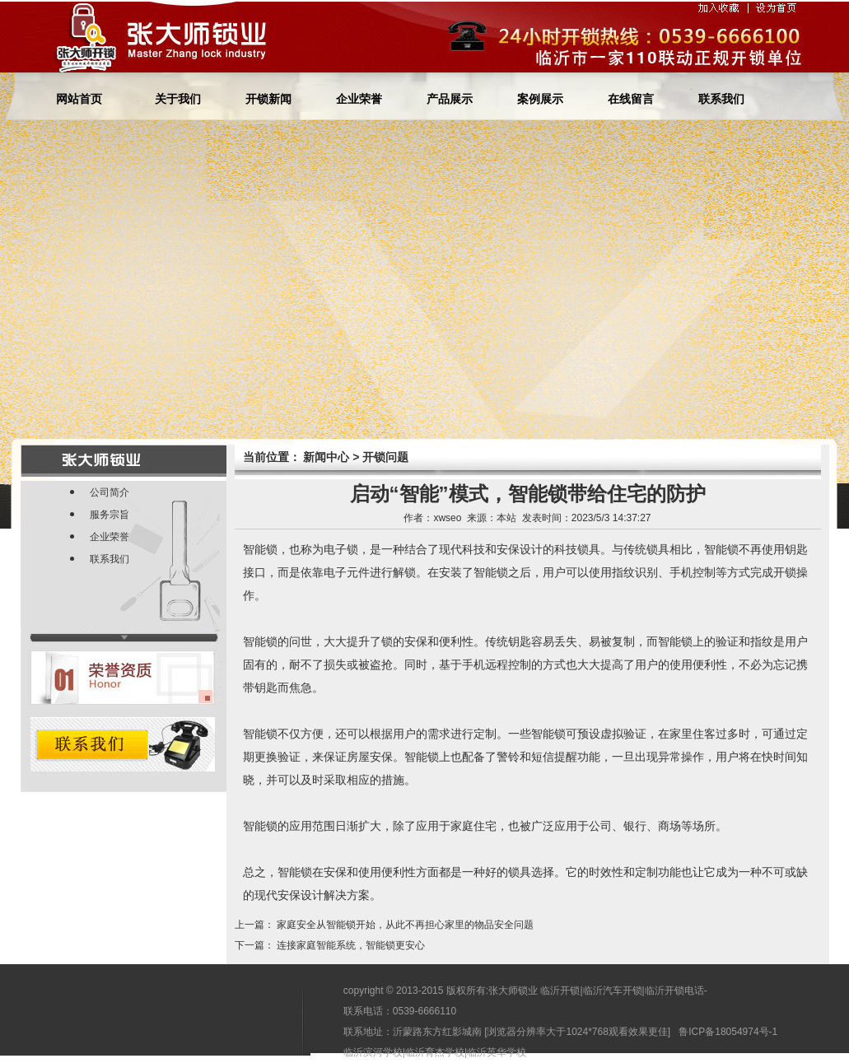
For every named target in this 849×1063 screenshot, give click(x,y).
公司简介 (109, 492)
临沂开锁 (560, 990)
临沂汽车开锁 (612, 990)
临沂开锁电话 (674, 990)
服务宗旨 (109, 514)
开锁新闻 (268, 98)
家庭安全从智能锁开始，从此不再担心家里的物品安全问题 (405, 924)
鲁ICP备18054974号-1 (728, 1031)
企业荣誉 (359, 98)
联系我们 (721, 98)
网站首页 (79, 98)
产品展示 (450, 98)
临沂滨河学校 (373, 1052)
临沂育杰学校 (434, 1052)
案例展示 (540, 98)
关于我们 (178, 98)
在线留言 (631, 98)
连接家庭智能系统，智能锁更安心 (351, 945)
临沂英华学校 (496, 1052)
